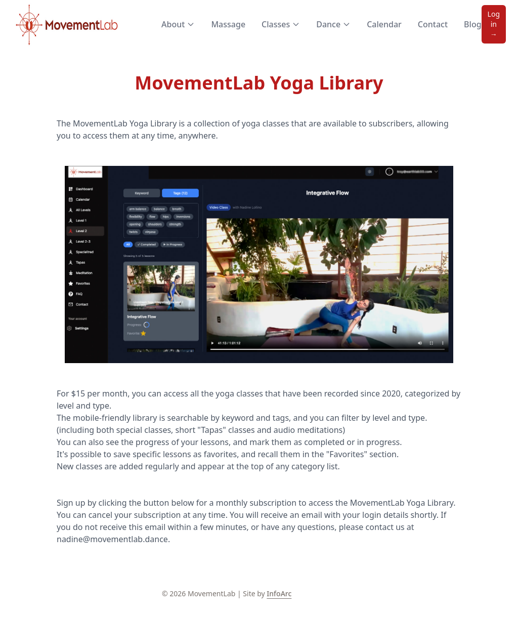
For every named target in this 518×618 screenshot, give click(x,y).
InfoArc (279, 593)
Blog (472, 24)
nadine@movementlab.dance (112, 539)
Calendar (384, 24)
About (178, 24)
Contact (433, 24)
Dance (333, 24)
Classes (281, 24)
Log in (494, 24)
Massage (228, 24)
